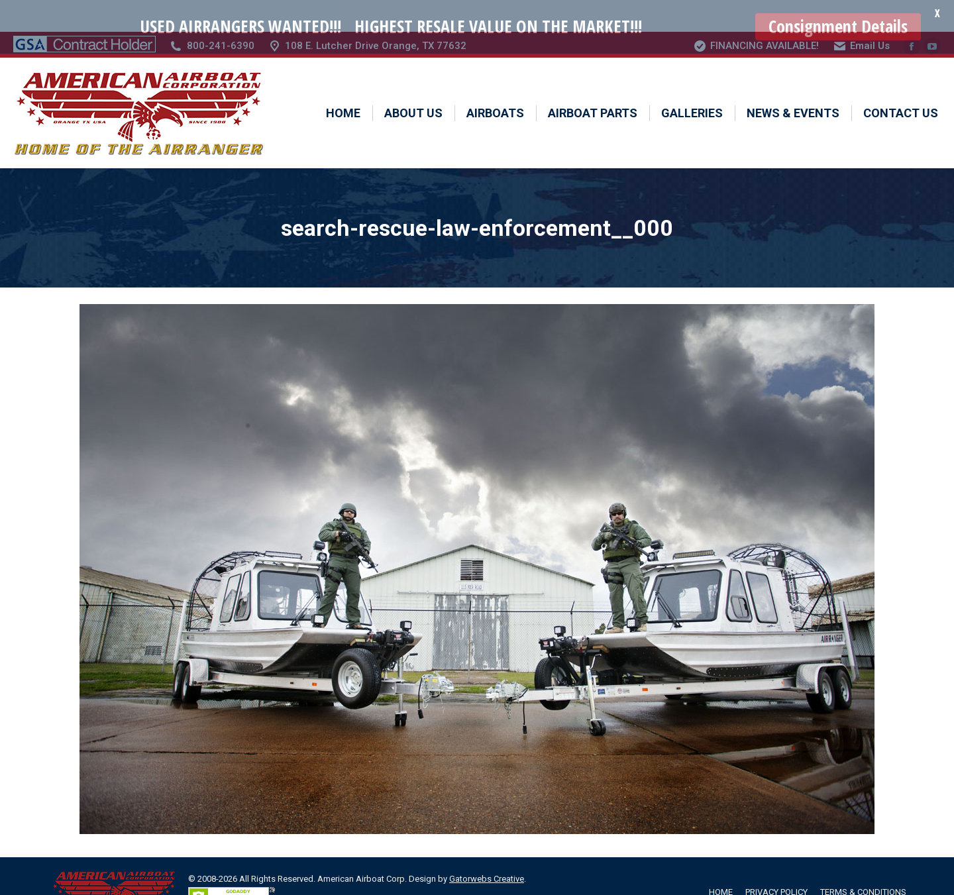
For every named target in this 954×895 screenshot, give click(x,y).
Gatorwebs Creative (486, 848)
